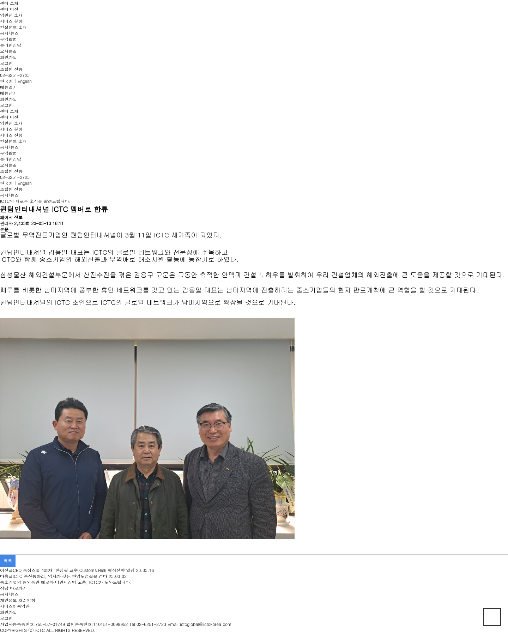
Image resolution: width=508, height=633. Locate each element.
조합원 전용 (11, 69)
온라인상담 (10, 45)
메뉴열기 (8, 87)
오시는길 (8, 51)
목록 (8, 561)
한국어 (6, 81)
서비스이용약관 (15, 606)
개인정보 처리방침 (17, 600)
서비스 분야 (11, 21)
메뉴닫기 (8, 93)
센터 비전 (9, 9)
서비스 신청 (11, 135)
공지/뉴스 (9, 33)
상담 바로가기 (13, 588)
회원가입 (8, 57)
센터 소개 (9, 3)
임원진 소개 (11, 15)
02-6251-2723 (15, 75)
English (25, 81)
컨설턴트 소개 (13, 27)
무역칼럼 (8, 39)
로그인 (6, 63)
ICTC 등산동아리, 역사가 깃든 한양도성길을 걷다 (60, 576)
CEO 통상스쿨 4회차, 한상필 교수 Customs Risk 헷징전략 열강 (73, 570)
